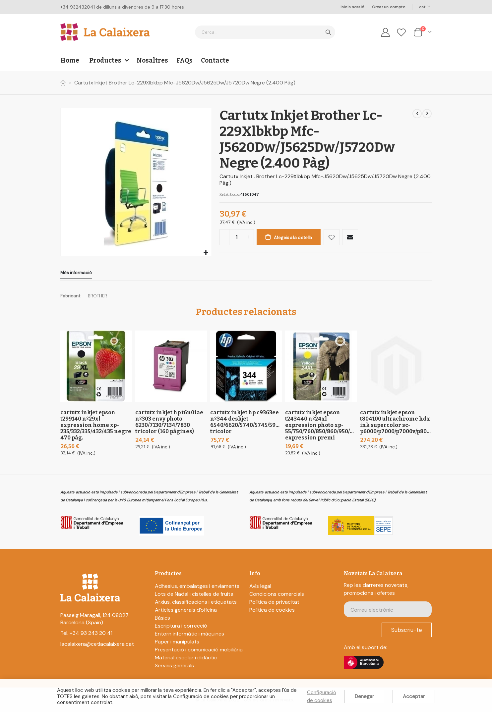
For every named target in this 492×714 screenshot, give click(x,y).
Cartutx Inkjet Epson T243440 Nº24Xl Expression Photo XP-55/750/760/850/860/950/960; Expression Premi (321, 426)
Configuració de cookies (321, 696)
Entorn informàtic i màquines (189, 635)
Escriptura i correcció (181, 627)
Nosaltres (152, 60)
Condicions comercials (276, 595)
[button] (206, 253)
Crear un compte (388, 7)
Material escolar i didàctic (186, 659)
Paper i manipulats (177, 643)
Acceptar (414, 696)
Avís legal (260, 587)
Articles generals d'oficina (186, 611)
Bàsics (162, 619)
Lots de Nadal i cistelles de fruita (194, 595)
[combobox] (265, 32)
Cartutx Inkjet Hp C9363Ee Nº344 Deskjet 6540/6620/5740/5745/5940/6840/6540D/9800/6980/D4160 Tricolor (246, 423)
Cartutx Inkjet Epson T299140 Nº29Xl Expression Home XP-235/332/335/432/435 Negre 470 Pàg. (95, 426)
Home (62, 82)
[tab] (76, 273)
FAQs (184, 60)
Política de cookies (272, 611)
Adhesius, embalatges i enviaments (197, 587)
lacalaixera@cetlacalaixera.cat (97, 645)
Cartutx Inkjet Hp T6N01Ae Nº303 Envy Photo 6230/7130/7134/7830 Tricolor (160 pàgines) (169, 423)
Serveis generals (174, 667)
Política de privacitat (274, 603)
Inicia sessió (352, 7)
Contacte (215, 60)
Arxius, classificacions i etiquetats (196, 603)
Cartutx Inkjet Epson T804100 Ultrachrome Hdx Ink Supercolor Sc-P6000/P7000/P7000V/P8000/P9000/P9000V (396, 423)
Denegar (364, 696)
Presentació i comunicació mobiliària (199, 651)
